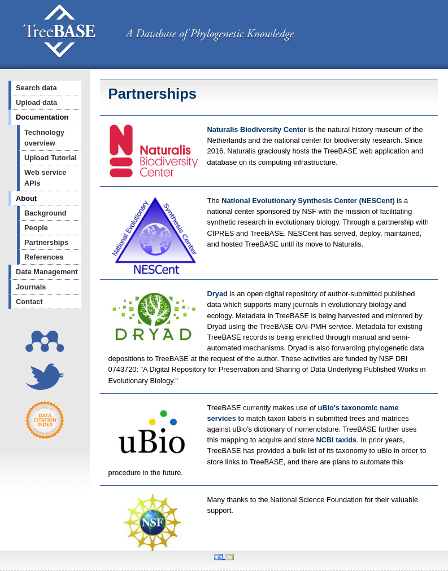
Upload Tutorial (50, 157)
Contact (29, 301)
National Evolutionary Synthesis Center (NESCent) (309, 200)
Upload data (36, 102)
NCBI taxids (336, 440)
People (36, 227)
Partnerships (46, 242)
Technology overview (44, 137)
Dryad (217, 293)
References (43, 257)
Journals (31, 287)
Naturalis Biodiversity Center (257, 129)
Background (45, 213)
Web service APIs (45, 177)
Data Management (47, 271)
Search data (36, 88)
